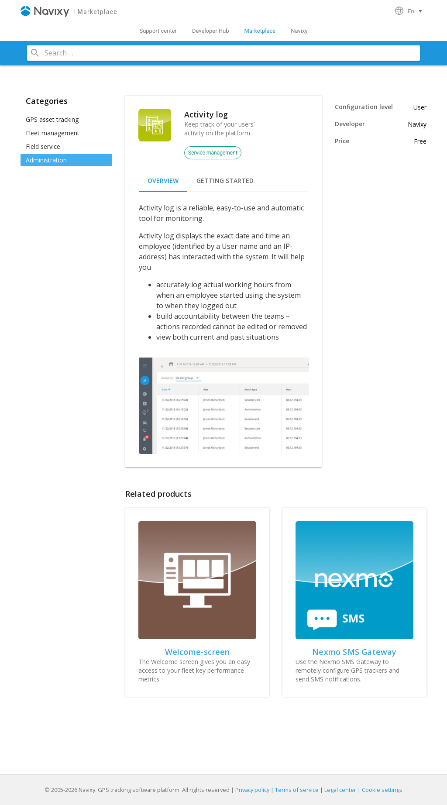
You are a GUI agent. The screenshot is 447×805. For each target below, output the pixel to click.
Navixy (299, 31)
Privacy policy (252, 790)
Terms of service (297, 790)
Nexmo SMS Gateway (354, 652)
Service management (212, 153)
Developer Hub (210, 31)
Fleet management (52, 133)
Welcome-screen (197, 652)
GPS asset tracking (52, 119)
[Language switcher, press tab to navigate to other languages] (416, 11)
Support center (158, 31)
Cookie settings (382, 790)
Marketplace (260, 31)
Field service (43, 146)
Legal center (340, 790)
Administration (46, 160)
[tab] (163, 180)
